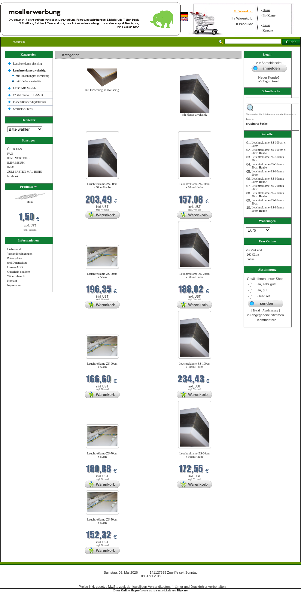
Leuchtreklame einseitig (28, 63)
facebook (12, 176)
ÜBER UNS (14, 149)
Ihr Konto (269, 15)
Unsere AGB (15, 267)
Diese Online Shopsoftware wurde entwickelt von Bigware (151, 590)
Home (266, 10)
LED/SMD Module (24, 88)
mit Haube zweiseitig (28, 81)
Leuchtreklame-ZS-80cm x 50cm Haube (102, 185)
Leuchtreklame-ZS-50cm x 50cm (102, 521)
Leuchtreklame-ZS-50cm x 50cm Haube (194, 185)
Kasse (266, 25)
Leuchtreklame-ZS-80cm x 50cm (102, 275)
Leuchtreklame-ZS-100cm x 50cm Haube (195, 365)
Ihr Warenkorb (243, 11)
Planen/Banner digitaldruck (29, 102)
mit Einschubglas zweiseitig (32, 75)
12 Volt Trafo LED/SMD (28, 95)
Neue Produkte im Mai (70, 127)
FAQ (10, 153)
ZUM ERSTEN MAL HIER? (24, 171)
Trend (256, 310)
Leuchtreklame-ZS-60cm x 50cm (102, 365)
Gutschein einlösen (18, 271)
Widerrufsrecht (16, 276)
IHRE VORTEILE (18, 158)
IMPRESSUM (16, 162)
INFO (10, 167)
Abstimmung (270, 310)
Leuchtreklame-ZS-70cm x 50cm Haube (194, 275)
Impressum (13, 285)
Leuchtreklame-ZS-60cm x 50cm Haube (194, 455)
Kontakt (268, 30)
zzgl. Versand (30, 230)
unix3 (30, 201)
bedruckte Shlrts (22, 109)
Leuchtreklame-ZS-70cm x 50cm (102, 455)
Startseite (19, 42)
